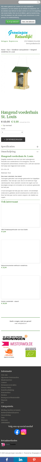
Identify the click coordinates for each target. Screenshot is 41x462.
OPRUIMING (5, 423)
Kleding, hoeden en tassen (10, 410)
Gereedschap (6, 415)
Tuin (8, 50)
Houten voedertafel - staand (10, 301)
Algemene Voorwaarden (10, 377)
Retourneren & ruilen (8, 385)
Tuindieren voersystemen (20, 50)
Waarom (4, 400)
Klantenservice (6, 380)
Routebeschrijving (7, 390)
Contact (4, 382)
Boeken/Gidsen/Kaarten (10, 413)
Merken (4, 395)
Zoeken (37, 2)
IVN (2, 403)
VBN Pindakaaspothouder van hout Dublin (14, 229)
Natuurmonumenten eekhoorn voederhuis (14, 265)
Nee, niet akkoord (28, 22)
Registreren (13, 41)
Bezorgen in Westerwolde (10, 398)
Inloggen (4, 41)
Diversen (4, 420)
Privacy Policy (6, 387)
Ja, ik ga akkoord (12, 22)
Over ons (4, 375)
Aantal (3, 128)
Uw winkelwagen (32, 41)
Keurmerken (5, 392)
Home (3, 50)
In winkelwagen (14, 139)
